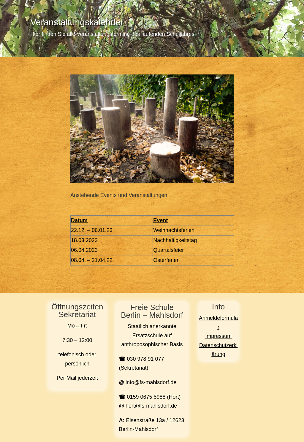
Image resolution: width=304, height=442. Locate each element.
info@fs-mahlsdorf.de (151, 382)
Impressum (218, 336)
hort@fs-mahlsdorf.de (151, 406)
